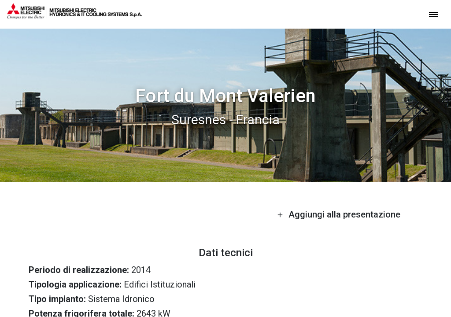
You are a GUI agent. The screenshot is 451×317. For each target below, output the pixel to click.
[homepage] (74, 15)
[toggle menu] (433, 14)
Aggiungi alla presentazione (338, 214)
